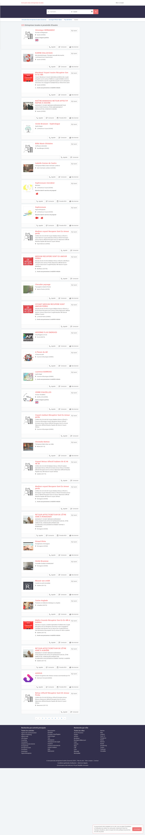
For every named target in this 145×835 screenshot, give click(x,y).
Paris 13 (102, 803)
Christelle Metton (46, 478)
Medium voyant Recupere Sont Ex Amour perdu (53, 251)
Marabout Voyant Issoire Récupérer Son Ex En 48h (53, 78)
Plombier (50, 799)
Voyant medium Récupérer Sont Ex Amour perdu (53, 452)
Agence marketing (26, 801)
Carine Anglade (45, 656)
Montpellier (77, 820)
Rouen (102, 810)
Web (49, 816)
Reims (102, 807)
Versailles (103, 818)
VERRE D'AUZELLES (47, 427)
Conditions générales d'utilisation (67, 830)
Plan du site (80, 827)
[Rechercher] (95, 11)
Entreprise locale (26, 814)
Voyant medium (52, 814)
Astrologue (24, 805)
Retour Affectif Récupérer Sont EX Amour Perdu (53, 761)
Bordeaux (76, 805)
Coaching (24, 807)
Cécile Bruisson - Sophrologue (51, 131)
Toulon (102, 814)
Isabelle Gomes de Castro (49, 178)
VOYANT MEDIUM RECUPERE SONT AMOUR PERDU (54, 330)
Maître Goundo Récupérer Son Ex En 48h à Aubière (54, 680)
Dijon (75, 812)
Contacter (62, 48)
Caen (75, 809)
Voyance (50, 810)
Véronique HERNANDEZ (49, 30)
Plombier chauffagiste (54, 801)
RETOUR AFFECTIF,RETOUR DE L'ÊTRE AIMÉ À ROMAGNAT (54, 559)
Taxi (49, 805)
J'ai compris (137, 829)
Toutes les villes (79, 797)
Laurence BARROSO (47, 404)
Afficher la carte (103, 50)
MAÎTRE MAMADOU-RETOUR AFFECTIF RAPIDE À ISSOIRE (51, 108)
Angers (76, 801)
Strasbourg (103, 812)
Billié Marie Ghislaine (48, 154)
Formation (24, 816)
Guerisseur (24, 818)
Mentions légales (83, 830)
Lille (75, 814)
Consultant (24, 809)
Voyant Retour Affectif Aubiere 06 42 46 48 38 (54, 502)
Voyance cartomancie (54, 812)
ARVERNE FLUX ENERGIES (50, 357)
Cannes (76, 811)
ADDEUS (42, 736)
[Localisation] (81, 11)
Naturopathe (51, 797)
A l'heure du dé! (45, 380)
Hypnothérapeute (26, 820)
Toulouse (102, 816)
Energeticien (24, 812)
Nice (101, 799)
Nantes (102, 797)
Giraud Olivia (44, 585)
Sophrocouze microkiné (48, 202)
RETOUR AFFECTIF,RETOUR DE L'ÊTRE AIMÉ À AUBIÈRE (54, 710)
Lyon (75, 816)
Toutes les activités (27, 797)
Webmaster (51, 818)
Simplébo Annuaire (82, 832)
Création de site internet (28, 811)
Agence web (24, 803)
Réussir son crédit (46, 632)
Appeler (52, 48)
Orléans (102, 801)
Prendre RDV (62, 125)
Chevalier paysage (46, 305)
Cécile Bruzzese (45, 609)
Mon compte (120, 3)
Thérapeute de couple (54, 808)
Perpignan (103, 805)
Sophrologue (51, 803)
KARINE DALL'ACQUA (47, 54)
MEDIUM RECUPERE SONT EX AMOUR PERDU (51, 278)
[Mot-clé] (58, 11)
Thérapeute (51, 807)
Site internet (73, 48)
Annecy (76, 803)
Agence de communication (29, 799)
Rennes (102, 808)
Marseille (76, 818)
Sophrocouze (44, 226)
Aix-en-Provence (78, 799)
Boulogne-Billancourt (80, 807)
